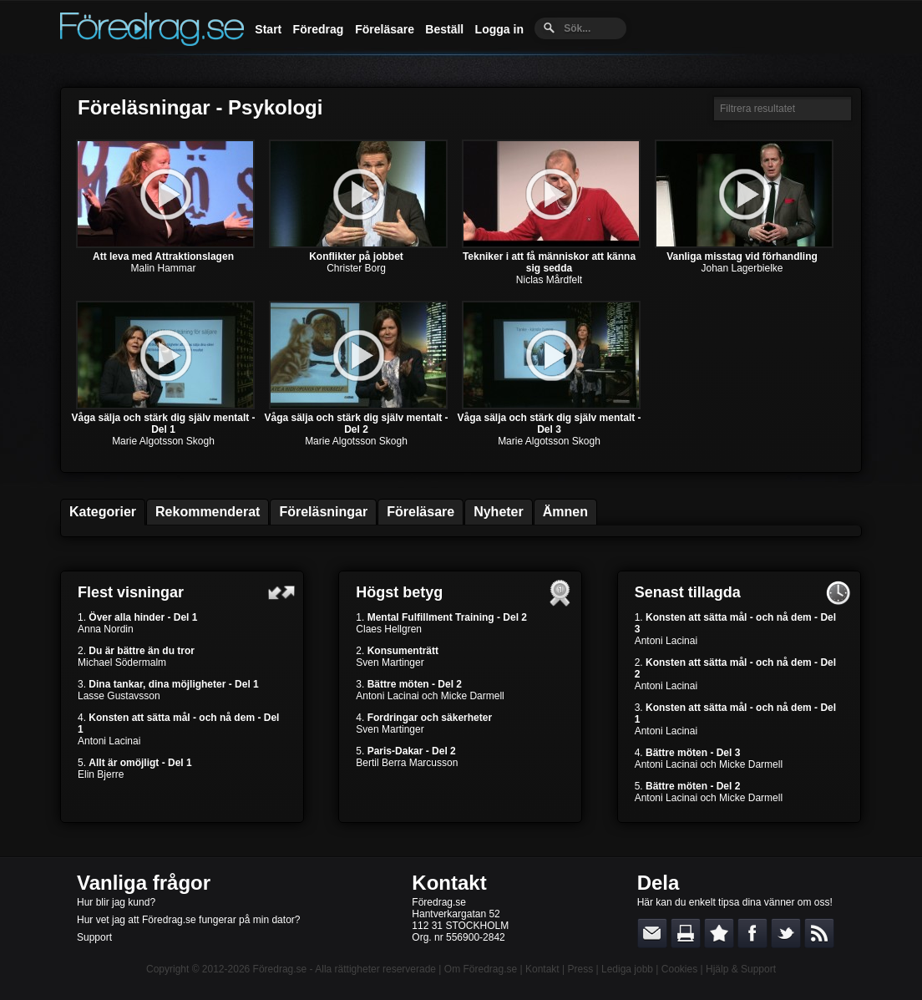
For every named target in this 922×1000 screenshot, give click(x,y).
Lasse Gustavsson (119, 696)
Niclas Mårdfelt (549, 280)
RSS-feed (819, 933)
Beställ (444, 29)
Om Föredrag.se (480, 969)
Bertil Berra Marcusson (407, 763)
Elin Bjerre (101, 774)
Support (94, 937)
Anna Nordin (106, 629)
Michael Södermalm (122, 662)
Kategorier (102, 512)
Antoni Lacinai (109, 741)
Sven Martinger (389, 662)
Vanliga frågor (143, 882)
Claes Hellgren (389, 629)
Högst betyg (399, 592)
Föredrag (318, 29)
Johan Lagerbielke (742, 268)
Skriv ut (686, 933)
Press (580, 969)
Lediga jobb (627, 969)
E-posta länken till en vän (652, 933)
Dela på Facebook (752, 933)
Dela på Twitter (786, 933)
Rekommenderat (207, 512)
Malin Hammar (162, 268)
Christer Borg (356, 268)
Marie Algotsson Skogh (163, 441)
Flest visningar (131, 592)
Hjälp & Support (741, 969)
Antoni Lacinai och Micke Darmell (430, 696)
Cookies (679, 969)
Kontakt (449, 882)
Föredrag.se (280, 969)
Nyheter (499, 512)
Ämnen (565, 512)
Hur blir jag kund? (116, 902)
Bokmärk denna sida (719, 933)
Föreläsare (384, 29)
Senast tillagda (688, 592)
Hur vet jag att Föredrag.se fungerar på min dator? (188, 920)
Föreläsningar (323, 512)
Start (268, 29)
